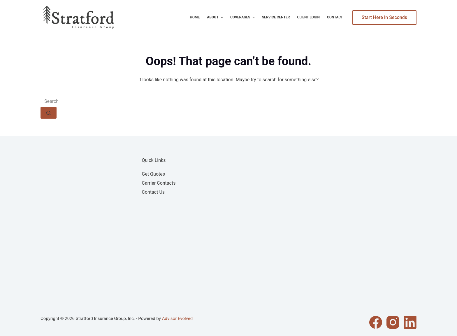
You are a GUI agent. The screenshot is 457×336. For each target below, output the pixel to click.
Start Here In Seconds (384, 17)
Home (195, 17)
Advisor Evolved (177, 318)
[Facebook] (375, 322)
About (215, 17)
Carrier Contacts (159, 183)
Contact (335, 17)
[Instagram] (392, 322)
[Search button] (49, 113)
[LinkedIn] (410, 322)
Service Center (276, 17)
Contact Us (153, 192)
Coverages (243, 17)
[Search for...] (228, 101)
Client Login (308, 17)
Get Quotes (153, 174)
